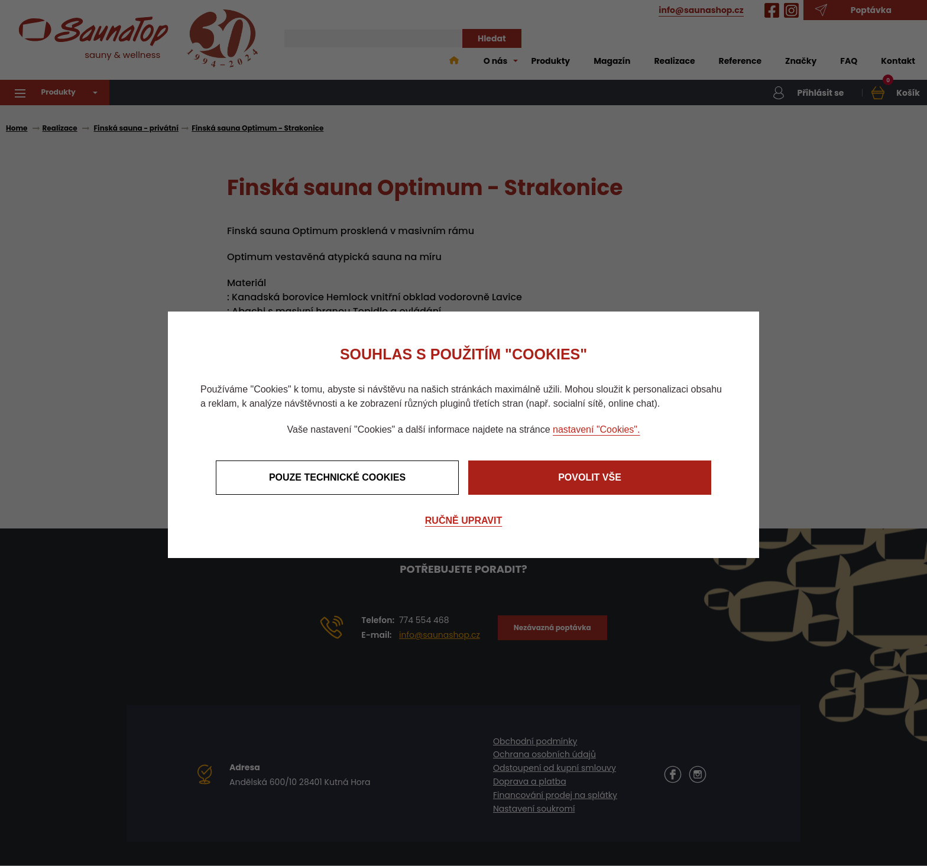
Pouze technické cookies (337, 477)
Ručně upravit (463, 520)
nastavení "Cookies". (596, 429)
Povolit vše (589, 477)
